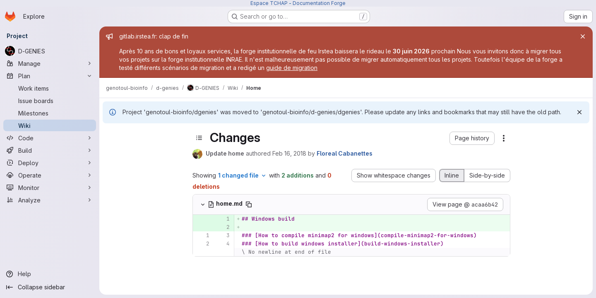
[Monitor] (49, 187)
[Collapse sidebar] (49, 287)
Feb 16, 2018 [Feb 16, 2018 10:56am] (289, 153)
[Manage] (49, 63)
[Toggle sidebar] (199, 138)
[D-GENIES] (49, 51)
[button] (472, 138)
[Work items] (49, 88)
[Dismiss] (579, 112)
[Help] (49, 274)
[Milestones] (49, 113)
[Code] (49, 138)
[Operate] (49, 175)
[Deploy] (49, 162)
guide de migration (291, 67)
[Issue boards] (49, 100)
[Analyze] (49, 200)
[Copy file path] (249, 204)
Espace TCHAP (269, 3)
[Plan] (49, 76)
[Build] (49, 150)
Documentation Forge (319, 3)
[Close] (583, 36)
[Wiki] (49, 125)
